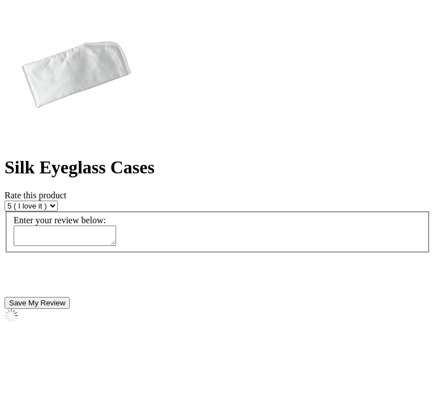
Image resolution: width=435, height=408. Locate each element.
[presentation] (91, 278)
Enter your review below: (60, 220)
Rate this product (35, 195)
